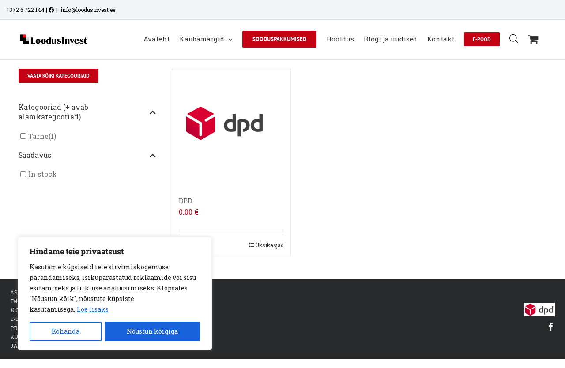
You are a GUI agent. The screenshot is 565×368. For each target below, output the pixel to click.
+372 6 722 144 (25, 9)
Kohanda (65, 331)
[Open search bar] (513, 38)
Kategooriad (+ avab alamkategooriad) (87, 112)
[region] (115, 293)
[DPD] (231, 128)
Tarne (38, 136)
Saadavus (87, 155)
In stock (42, 174)
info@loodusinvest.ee (87, 9)
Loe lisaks (93, 309)
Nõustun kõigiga (152, 331)
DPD (185, 200)
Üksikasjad (269, 245)
